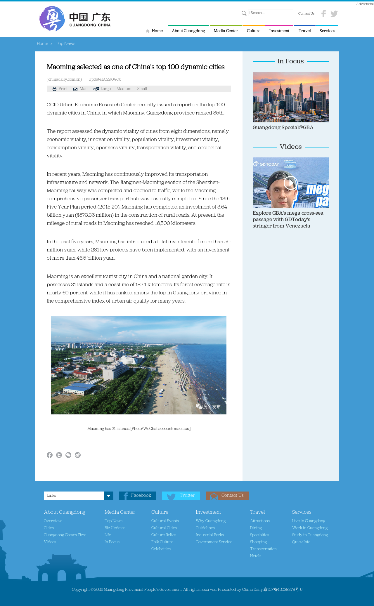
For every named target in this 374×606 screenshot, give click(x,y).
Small (142, 89)
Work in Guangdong (310, 528)
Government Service (214, 542)
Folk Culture (162, 542)
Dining (256, 528)
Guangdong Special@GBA (283, 128)
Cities (49, 528)
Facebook (141, 495)
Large (106, 89)
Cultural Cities (164, 528)
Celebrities (161, 549)
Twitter (187, 495)
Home (157, 31)
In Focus (291, 61)
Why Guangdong (211, 521)
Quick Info (301, 542)
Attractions (260, 521)
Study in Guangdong (310, 535)
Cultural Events (165, 521)
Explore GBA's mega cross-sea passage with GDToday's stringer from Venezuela (288, 220)
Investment (279, 31)
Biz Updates (115, 528)
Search (244, 14)
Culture (253, 31)
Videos (291, 147)
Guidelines (205, 528)
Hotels (255, 556)
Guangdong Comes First (65, 535)
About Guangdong (188, 31)
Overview (53, 521)
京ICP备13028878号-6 (283, 590)
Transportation (263, 549)
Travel (305, 31)
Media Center (226, 31)
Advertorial (365, 4)
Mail (80, 89)
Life (108, 535)
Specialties (259, 535)
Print (60, 89)
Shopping (258, 542)
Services (327, 31)
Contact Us (306, 13)
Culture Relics (163, 535)
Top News (113, 521)
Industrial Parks (210, 535)
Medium (124, 89)
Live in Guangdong (308, 521)
